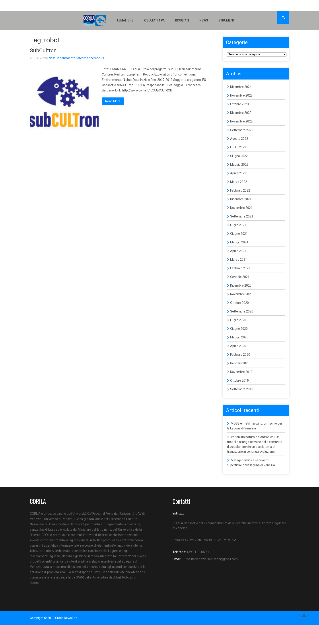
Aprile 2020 (238, 346)
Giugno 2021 (239, 233)
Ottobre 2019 (239, 380)
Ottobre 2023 (239, 104)
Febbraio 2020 (240, 354)
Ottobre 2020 (239, 303)
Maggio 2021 (239, 242)
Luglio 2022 (238, 147)
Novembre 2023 (241, 95)
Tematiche (125, 20)
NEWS (203, 20)
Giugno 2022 (239, 156)
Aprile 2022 (238, 173)
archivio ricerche (88, 58)
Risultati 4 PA (154, 20)
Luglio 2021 (238, 225)
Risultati (182, 20)
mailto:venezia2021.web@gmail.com (212, 559)
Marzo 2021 (238, 259)
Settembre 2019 (241, 389)
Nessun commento (62, 58)
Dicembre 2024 (240, 87)
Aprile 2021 (238, 251)
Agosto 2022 (239, 138)
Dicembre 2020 (240, 285)
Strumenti (226, 20)
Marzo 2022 (238, 182)
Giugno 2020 (239, 328)
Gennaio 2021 (239, 277)
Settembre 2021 (241, 216)
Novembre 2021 (241, 208)
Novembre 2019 (241, 372)
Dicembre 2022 (240, 113)
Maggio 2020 (239, 337)
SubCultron (43, 50)
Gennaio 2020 (239, 363)
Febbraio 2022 (240, 190)
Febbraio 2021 (240, 268)
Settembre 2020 (241, 311)
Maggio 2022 (239, 164)
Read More (113, 101)
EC (103, 58)
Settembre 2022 (241, 130)
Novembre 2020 (241, 294)
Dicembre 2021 (240, 199)
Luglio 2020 (238, 320)
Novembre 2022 (241, 121)
